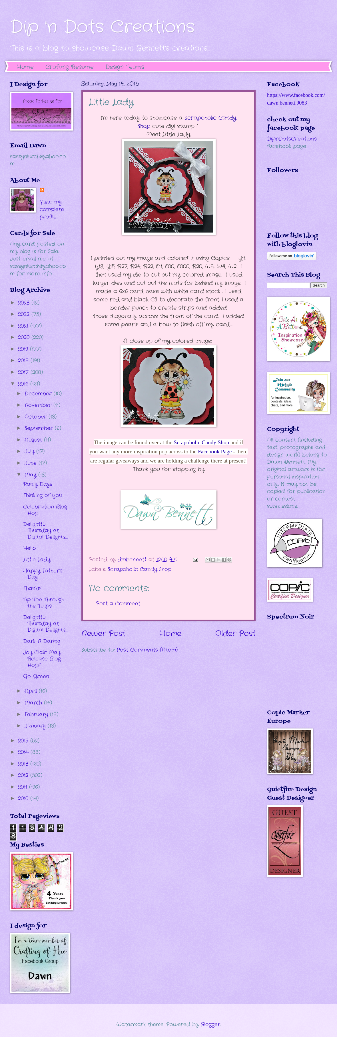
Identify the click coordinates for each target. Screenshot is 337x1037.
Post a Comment (118, 603)
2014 (24, 752)
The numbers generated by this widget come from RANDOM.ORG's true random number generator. (290, 668)
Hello (29, 548)
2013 (24, 764)
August (34, 440)
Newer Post (103, 633)
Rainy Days (37, 484)
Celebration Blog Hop (45, 510)
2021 (24, 326)
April (32, 691)
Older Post (235, 633)
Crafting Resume (69, 67)
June (32, 463)
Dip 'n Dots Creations (102, 27)
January (36, 726)
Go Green (36, 676)
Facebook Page (215, 452)
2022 (24, 314)
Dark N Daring (41, 641)
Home (25, 67)
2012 (24, 775)
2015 (24, 740)
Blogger (210, 1024)
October (37, 417)
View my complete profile (52, 209)
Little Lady (36, 559)
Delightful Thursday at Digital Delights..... (45, 530)
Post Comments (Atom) (147, 650)
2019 (24, 349)
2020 (24, 337)
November (39, 405)
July (30, 451)
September (40, 428)
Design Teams (124, 67)
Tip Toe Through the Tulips (43, 603)
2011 (23, 787)
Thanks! (32, 588)
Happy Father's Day (42, 574)
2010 (24, 798)
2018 (24, 360)
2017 (24, 372)
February (37, 714)
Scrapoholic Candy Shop (201, 442)
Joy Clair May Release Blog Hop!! (42, 659)
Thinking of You (42, 495)
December (39, 393)
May (31, 475)
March (34, 702)
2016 (24, 384)
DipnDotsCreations (292, 139)
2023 (24, 303)
